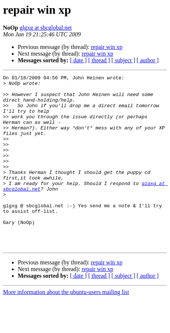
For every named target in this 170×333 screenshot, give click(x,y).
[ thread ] (99, 60)
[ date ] (78, 60)
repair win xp (106, 47)
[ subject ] (123, 60)
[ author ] (148, 60)
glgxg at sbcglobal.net (46, 27)
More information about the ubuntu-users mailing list (66, 326)
